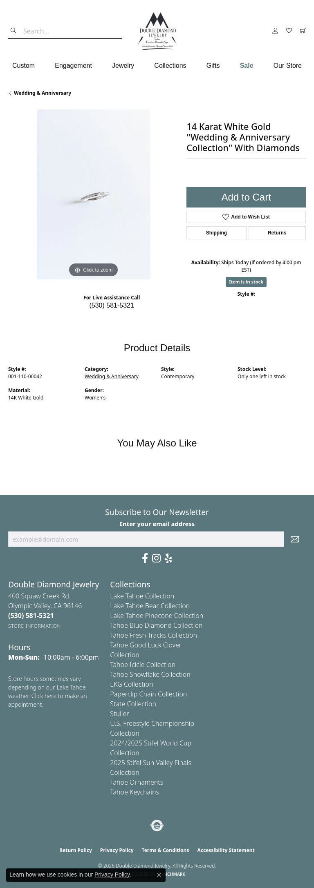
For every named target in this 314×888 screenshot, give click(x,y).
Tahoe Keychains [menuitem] (134, 792)
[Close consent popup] (159, 874)
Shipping (216, 233)
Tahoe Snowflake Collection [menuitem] (150, 674)
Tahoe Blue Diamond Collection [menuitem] (156, 625)
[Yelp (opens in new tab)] (168, 558)
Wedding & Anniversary (42, 92)
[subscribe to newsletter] (295, 539)
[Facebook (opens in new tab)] (145, 558)
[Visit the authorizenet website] (157, 825)
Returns (277, 233)
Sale (246, 65)
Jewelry (123, 65)
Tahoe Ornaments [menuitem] (136, 782)
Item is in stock (246, 282)
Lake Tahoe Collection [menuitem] (142, 595)
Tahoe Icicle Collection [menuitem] (142, 664)
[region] (93, 194)
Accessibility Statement (225, 850)
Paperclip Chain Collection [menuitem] (148, 693)
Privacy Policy (117, 850)
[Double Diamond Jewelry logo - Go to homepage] (157, 31)
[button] (275, 31)
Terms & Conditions (165, 850)
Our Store (288, 65)
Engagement (73, 65)
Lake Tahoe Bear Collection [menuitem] (150, 605)
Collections (170, 65)
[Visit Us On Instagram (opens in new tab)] (156, 558)
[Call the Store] (31, 615)
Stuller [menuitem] (119, 713)
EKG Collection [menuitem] (131, 684)
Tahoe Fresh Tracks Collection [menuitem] (153, 635)
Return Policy (75, 850)
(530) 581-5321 (111, 305)
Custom (23, 65)
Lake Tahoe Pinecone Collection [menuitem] (156, 615)
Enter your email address (157, 524)
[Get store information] (34, 625)
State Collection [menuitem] (133, 703)
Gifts (213, 65)
